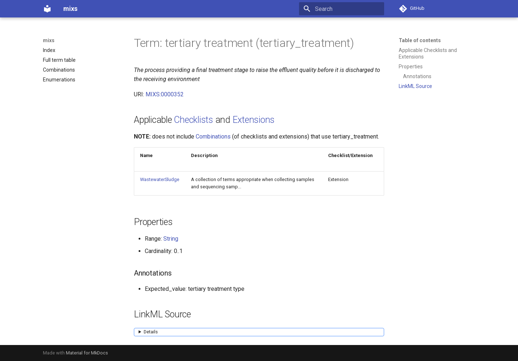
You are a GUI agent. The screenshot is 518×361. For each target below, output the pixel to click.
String (170, 238)
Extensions (253, 120)
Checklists (193, 120)
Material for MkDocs (87, 353)
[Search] (341, 8)
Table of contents (420, 40)
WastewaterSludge (159, 179)
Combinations (213, 136)
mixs (49, 40)
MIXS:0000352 (165, 94)
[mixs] (47, 8)
